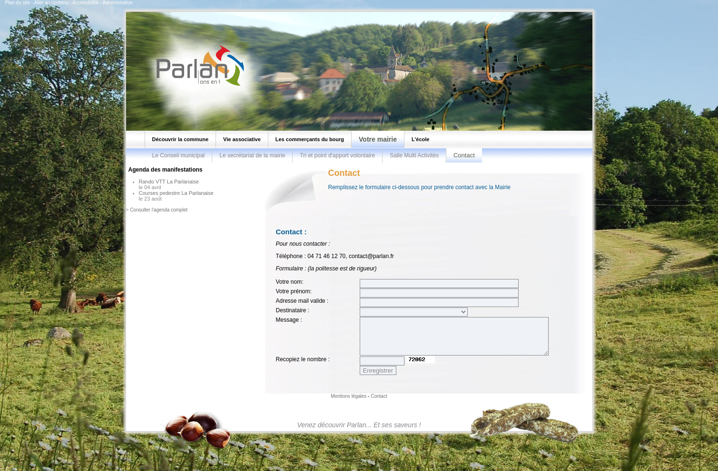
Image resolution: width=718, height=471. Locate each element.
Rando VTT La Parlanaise (169, 181)
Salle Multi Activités (414, 155)
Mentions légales (348, 396)
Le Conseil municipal (178, 155)
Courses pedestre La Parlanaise (176, 193)
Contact (379, 396)
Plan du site (17, 2)
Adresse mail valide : (302, 301)
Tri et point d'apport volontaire (337, 155)
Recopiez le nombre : (303, 359)
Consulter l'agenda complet (158, 209)
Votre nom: (290, 282)
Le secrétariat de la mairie (252, 155)
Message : (289, 320)
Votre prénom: (294, 291)
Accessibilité (85, 2)
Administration (117, 2)
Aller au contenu (51, 2)
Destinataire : (293, 310)
